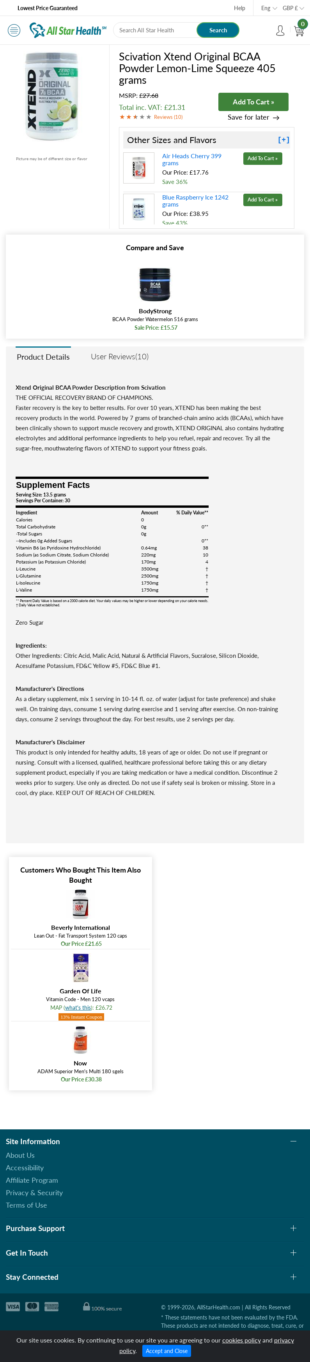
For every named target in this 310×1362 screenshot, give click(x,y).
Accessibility (25, 1167)
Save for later (248, 117)
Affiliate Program (32, 1180)
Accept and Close (167, 1351)
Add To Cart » (253, 101)
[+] (284, 140)
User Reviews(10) (120, 356)
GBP (290, 8)
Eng (265, 8)
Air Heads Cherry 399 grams (191, 159)
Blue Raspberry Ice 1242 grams (195, 200)
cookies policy (241, 1340)
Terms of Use (26, 1205)
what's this (78, 1007)
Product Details (43, 356)
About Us (20, 1155)
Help (239, 8)
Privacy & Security (34, 1192)
